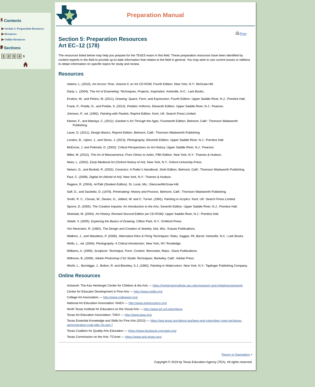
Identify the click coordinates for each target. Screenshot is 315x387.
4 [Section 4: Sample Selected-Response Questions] (19, 56)
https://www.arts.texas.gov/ (143, 336)
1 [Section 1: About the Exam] (3, 56)
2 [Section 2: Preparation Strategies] (8, 56)
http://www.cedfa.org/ (148, 291)
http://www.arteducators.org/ (147, 303)
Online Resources (15, 39)
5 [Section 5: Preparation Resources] (24, 56)
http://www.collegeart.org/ (120, 297)
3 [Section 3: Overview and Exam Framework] (14, 56)
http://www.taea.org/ (138, 315)
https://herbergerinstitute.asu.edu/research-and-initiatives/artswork (198, 285)
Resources (11, 34)
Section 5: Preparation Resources (24, 28)
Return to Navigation (237, 354)
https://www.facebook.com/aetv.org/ (152, 330)
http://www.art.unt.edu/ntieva (163, 309)
